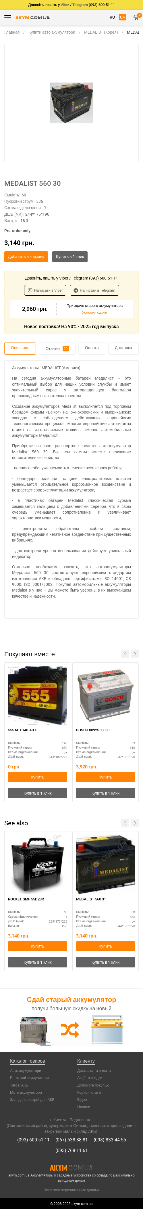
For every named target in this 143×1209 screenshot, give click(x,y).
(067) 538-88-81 (71, 1140)
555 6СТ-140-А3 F (22, 730)
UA (122, 17)
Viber (65, 5)
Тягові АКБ (19, 1085)
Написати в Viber (45, 290)
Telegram (80, 5)
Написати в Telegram (94, 290)
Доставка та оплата (94, 1070)
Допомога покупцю (93, 1085)
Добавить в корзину (26, 256)
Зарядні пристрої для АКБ (32, 1099)
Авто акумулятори (25, 1070)
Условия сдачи (94, 312)
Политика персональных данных (71, 1189)
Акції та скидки (89, 1077)
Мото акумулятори (26, 1092)
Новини (83, 1106)
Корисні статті (89, 1092)
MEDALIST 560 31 (91, 899)
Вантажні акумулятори (29, 1077)
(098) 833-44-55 (110, 1140)
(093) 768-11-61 (71, 1150)
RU (112, 17)
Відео (82, 1099)
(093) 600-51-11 (33, 1140)
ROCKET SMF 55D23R (26, 899)
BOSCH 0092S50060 (92, 730)
